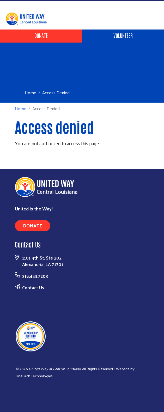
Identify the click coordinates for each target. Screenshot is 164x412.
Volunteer (123, 35)
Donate (41, 35)
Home (30, 92)
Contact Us (33, 287)
